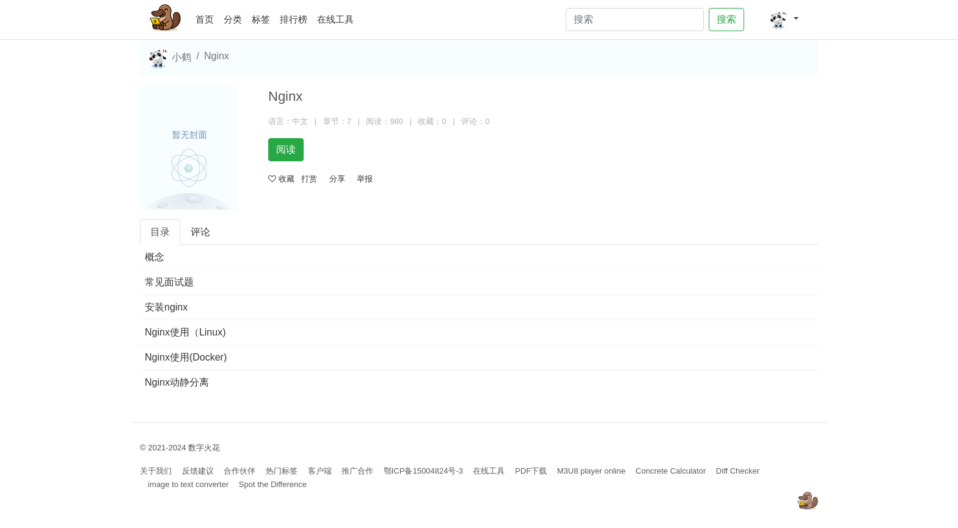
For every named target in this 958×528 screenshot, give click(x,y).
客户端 (320, 470)
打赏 (309, 178)
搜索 (726, 19)
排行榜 (293, 19)
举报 (365, 178)
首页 (207, 17)
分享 (337, 178)
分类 (233, 19)
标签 (261, 19)
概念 (154, 257)
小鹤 (169, 58)
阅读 (286, 149)
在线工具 (335, 19)
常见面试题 (169, 282)
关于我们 (156, 470)
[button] (783, 19)
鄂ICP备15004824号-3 (423, 470)
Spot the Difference (273, 484)
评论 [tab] (200, 232)
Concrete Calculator (670, 470)
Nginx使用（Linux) (185, 332)
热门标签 (282, 470)
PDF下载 (531, 470)
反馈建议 (198, 470)
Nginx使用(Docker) (186, 357)
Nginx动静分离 (177, 382)
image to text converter (188, 484)
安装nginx (166, 307)
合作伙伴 (239, 470)
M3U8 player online (591, 470)
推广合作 (357, 470)
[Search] (635, 19)
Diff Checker (737, 470)
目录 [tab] (160, 232)
